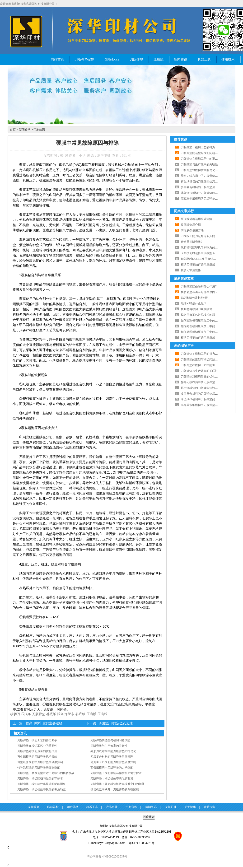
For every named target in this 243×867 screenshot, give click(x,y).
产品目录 (111, 807)
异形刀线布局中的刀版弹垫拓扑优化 (113, 751)
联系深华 (209, 807)
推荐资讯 (180, 139)
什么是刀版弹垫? (191, 241)
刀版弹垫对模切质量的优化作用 (37, 751)
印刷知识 (39, 129)
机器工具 (204, 59)
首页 (13, 129)
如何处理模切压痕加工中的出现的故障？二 (208, 326)
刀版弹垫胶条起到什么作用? (199, 286)
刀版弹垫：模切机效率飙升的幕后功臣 (41, 789)
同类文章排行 (184, 211)
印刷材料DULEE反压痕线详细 (200, 259)
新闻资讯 (180, 59)
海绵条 (70, 714)
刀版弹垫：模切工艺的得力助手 (37, 740)
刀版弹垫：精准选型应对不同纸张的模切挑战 (45, 773)
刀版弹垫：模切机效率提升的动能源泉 (41, 784)
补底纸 (51, 714)
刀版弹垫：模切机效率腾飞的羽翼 (111, 778)
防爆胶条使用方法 (192, 230)
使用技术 (228, 59)
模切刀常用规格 (191, 270)
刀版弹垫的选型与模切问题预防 (110, 740)
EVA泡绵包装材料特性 (195, 297)
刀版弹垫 (136, 59)
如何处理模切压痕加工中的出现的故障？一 (208, 332)
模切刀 (15, 714)
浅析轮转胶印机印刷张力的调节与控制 (205, 247)
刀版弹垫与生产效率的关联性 (108, 745)
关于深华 (190, 807)
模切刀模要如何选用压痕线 (198, 264)
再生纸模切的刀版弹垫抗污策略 (37, 756)
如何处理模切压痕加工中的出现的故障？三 (208, 320)
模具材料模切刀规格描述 (196, 309)
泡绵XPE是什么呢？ (193, 303)
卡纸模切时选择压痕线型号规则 (201, 253)
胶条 (60, 714)
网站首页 (57, 59)
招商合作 (131, 807)
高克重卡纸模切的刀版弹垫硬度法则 (113, 762)
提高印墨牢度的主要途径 (44, 723)
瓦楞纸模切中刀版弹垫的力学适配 (111, 767)
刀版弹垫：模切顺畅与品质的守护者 (40, 778)
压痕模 (91, 714)
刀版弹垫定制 (84, 59)
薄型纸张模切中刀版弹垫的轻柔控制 (40, 762)
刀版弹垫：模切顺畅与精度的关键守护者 (116, 773)
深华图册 (170, 807)
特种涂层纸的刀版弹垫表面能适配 (38, 767)
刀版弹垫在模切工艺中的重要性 (37, 745)
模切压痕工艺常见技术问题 (198, 315)
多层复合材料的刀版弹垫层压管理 (111, 756)
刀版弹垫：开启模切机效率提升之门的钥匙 (117, 784)
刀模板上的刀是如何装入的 (198, 236)
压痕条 (26, 714)
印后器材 (72, 807)
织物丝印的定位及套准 (116, 723)
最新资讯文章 (184, 278)
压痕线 (159, 59)
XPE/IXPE (112, 59)
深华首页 (33, 807)
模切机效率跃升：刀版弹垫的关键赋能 (114, 789)
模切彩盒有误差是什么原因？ (199, 292)
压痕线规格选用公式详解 (196, 219)
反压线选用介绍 (191, 224)
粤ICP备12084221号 (141, 843)
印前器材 (53, 807)
